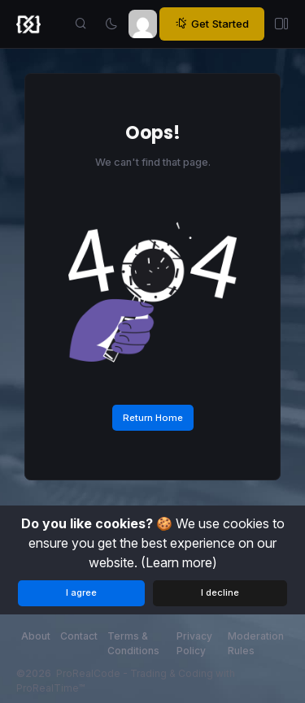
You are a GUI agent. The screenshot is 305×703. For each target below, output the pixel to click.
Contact (79, 636)
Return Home (153, 417)
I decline (220, 592)
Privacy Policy (194, 643)
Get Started (212, 24)
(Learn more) (179, 562)
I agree (81, 592)
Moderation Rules (256, 643)
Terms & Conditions (133, 643)
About (35, 636)
